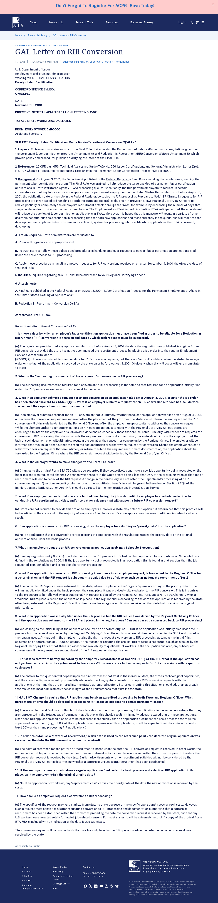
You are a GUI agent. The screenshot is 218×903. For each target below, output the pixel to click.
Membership (56, 22)
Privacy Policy (150, 868)
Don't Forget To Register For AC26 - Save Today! (105, 5)
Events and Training (141, 22)
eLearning (58, 871)
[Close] (213, 4)
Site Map (166, 871)
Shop (55, 888)
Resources (112, 22)
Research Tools (84, 22)
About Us (27, 871)
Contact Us (89, 867)
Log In (181, 22)
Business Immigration (75, 61)
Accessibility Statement (172, 868)
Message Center (61, 883)
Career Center (60, 867)
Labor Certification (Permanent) (109, 61)
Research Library (37, 35)
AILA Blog (27, 876)
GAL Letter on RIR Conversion (70, 35)
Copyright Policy (151, 871)
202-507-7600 (98, 873)
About (33, 22)
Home (18, 35)
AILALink (26, 880)
